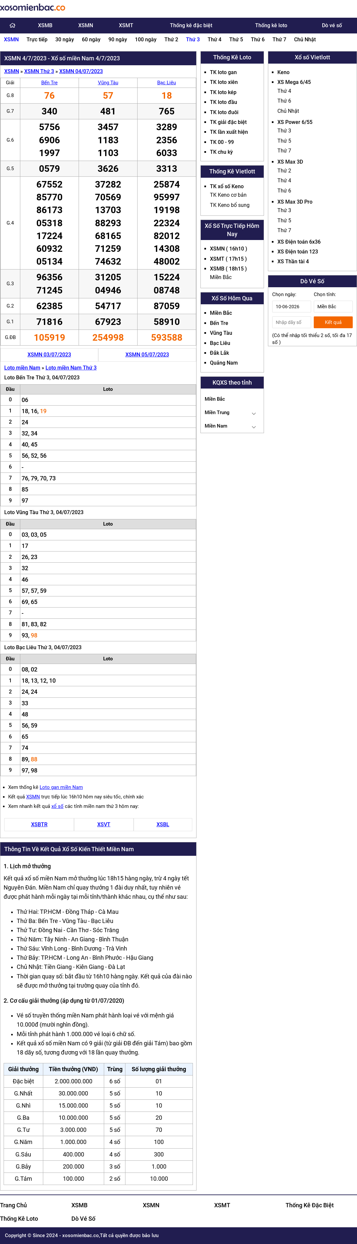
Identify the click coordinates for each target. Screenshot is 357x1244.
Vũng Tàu (108, 83)
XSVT (103, 824)
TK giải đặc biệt (228, 122)
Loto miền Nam (22, 368)
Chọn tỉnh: (325, 294)
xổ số (57, 806)
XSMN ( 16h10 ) (228, 249)
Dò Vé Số (83, 1218)
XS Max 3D (290, 162)
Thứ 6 (258, 39)
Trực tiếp (37, 39)
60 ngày (91, 39)
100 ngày (146, 39)
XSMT (126, 25)
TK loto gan (223, 72)
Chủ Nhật (305, 39)
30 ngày (64, 39)
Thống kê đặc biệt (191, 25)
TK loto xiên (224, 82)
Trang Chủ (13, 1205)
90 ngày (117, 39)
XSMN (85, 25)
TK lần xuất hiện (229, 132)
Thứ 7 (279, 39)
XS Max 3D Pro (294, 202)
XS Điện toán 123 (297, 252)
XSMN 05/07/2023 (147, 354)
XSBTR (39, 824)
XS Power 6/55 (294, 122)
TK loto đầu (223, 102)
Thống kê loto (271, 25)
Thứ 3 (193, 39)
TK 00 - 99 (222, 142)
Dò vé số (332, 25)
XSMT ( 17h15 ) (228, 259)
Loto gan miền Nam (61, 787)
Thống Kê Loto (19, 1218)
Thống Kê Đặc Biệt (310, 1205)
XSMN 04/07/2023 (81, 71)
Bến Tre (49, 83)
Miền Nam (216, 426)
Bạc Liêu (166, 83)
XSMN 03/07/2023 (49, 354)
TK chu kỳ (221, 152)
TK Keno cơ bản (228, 195)
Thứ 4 (214, 39)
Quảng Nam (224, 363)
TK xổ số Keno (227, 186)
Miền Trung (217, 412)
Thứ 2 (171, 39)
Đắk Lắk (219, 353)
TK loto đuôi (224, 112)
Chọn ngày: (284, 294)
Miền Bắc (221, 277)
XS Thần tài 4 (293, 261)
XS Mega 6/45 (294, 82)
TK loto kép (223, 92)
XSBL (163, 824)
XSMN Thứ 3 (39, 71)
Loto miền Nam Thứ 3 (71, 368)
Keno (283, 72)
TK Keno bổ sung (230, 205)
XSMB (45, 25)
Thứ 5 (236, 39)
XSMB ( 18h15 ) (228, 269)
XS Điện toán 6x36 (299, 242)
